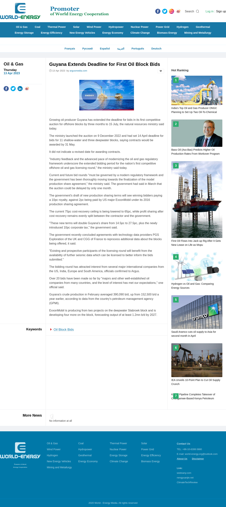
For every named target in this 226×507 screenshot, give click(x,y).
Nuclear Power (140, 26)
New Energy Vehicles (82, 32)
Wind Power (94, 26)
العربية (120, 48)
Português (137, 48)
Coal (37, 26)
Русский (87, 48)
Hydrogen (182, 26)
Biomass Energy (167, 32)
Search (189, 11)
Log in (210, 11)
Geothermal (203, 26)
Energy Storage (24, 32)
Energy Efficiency (51, 32)
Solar (76, 26)
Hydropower (116, 26)
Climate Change (140, 32)
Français (70, 48)
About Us (182, 458)
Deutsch (156, 48)
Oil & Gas (22, 26)
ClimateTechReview (187, 482)
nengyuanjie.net (185, 477)
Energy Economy (112, 32)
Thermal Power (57, 26)
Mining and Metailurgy (197, 32)
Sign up (221, 11)
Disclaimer (198, 458)
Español (105, 48)
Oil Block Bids (64, 329)
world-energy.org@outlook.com (201, 454)
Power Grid (163, 26)
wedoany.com (184, 473)
